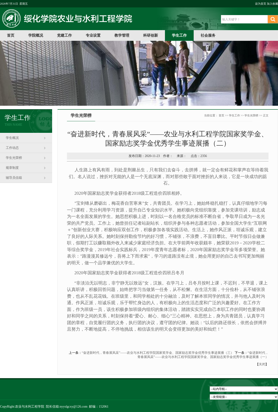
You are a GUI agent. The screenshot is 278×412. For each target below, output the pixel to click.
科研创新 (150, 35)
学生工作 (179, 35)
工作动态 (12, 148)
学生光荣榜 (14, 158)
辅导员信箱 (14, 177)
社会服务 (208, 35)
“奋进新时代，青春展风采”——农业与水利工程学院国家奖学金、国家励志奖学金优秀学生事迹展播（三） (158, 353)
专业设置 (93, 35)
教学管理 (121, 35)
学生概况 (12, 138)
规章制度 (12, 167)
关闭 (262, 364)
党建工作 (64, 35)
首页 (10, 35)
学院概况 (35, 35)
